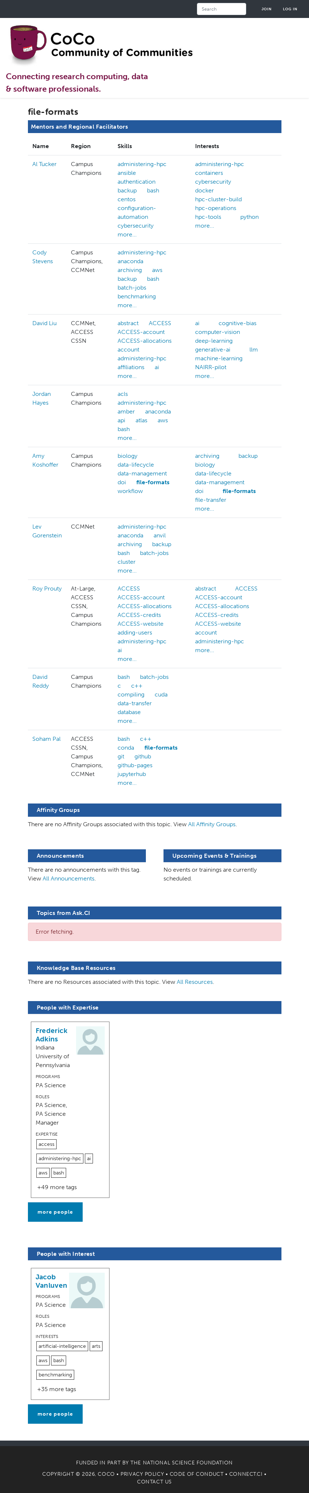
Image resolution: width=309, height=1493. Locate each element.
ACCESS (160, 323)
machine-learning (218, 358)
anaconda (130, 261)
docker (204, 190)
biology (127, 455)
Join (267, 9)
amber (126, 411)
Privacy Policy (142, 1474)
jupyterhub (132, 774)
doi (122, 482)
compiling (131, 694)
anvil (160, 535)
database (129, 712)
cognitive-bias (237, 323)
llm (253, 349)
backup (127, 190)
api (121, 420)
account (128, 349)
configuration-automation (137, 212)
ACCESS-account (141, 331)
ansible (127, 172)
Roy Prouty (47, 588)
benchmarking (137, 296)
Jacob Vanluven (52, 1281)
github (142, 756)
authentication (136, 181)
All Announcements (68, 878)
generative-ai (212, 349)
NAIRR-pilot (210, 367)
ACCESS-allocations (145, 340)
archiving (130, 269)
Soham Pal (46, 738)
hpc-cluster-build (218, 199)
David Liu (44, 323)
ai (157, 367)
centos (127, 199)
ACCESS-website (141, 623)
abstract (128, 323)
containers (209, 172)
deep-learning (214, 340)
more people (55, 1212)
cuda (161, 694)
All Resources (195, 981)
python (249, 216)
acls (123, 393)
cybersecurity (136, 225)
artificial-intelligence (62, 1346)
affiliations (131, 367)
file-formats (152, 482)
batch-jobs (132, 287)
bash (153, 190)
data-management (142, 473)
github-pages (135, 765)
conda (126, 747)
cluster (127, 561)
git (121, 756)
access (46, 1144)
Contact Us (154, 1482)
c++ (137, 685)
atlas (141, 420)
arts (96, 1346)
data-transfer (135, 703)
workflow (130, 491)
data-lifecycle (136, 464)
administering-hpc (142, 164)
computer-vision (217, 331)
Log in (290, 9)
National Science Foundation (188, 1463)
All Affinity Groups (212, 824)
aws (157, 269)
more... (127, 234)
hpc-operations (215, 208)
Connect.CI (246, 1474)
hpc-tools (208, 216)
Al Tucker (44, 164)
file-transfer (210, 499)
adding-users (135, 632)
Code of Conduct (196, 1474)
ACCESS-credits (139, 614)
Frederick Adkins (51, 1034)
